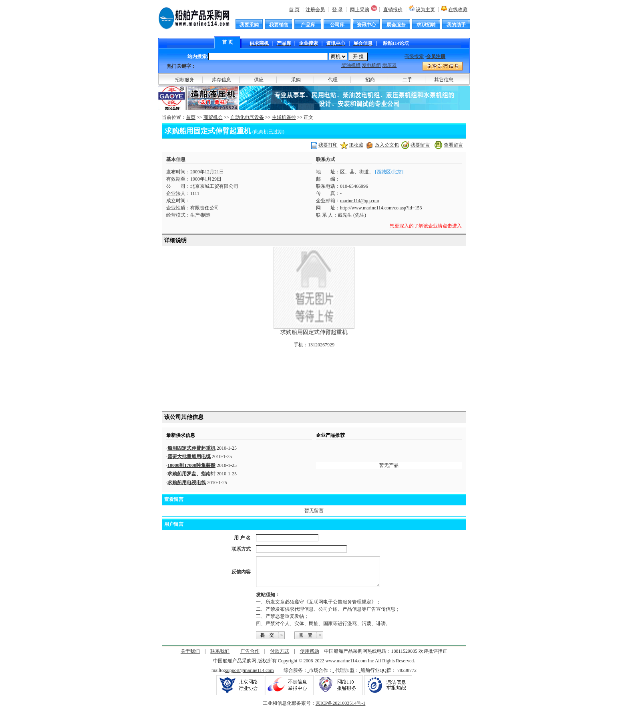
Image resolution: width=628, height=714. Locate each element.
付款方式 (279, 657)
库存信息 (221, 79)
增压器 (391, 65)
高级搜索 (414, 56)
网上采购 (359, 9)
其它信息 (443, 79)
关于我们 (190, 657)
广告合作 (250, 657)
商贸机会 (213, 117)
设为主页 (425, 9)
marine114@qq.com (359, 200)
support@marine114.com (249, 676)
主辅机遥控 (284, 117)
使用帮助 (309, 657)
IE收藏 (356, 145)
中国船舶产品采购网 (234, 667)
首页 (190, 117)
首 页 (294, 9)
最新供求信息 (180, 435)
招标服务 (184, 79)
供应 (259, 79)
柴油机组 (353, 65)
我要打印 (328, 145)
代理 (333, 79)
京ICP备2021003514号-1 (341, 709)
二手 (407, 79)
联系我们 (219, 657)
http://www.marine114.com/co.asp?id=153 (381, 208)
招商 (370, 79)
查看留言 (453, 145)
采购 (296, 79)
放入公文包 (387, 145)
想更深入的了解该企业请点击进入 (426, 226)
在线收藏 (457, 9)
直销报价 (393, 9)
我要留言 (420, 145)
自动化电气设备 (247, 117)
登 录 (337, 9)
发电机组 (373, 65)
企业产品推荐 (330, 435)
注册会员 (315, 9)
